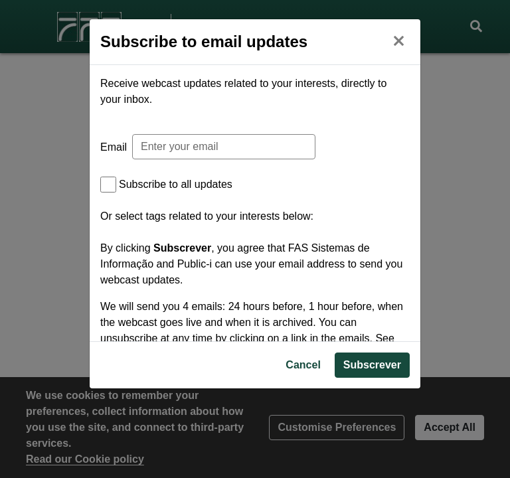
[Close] (398, 39)
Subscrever (372, 418)
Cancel (303, 418)
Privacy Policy (155, 354)
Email (113, 147)
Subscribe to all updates (175, 184)
